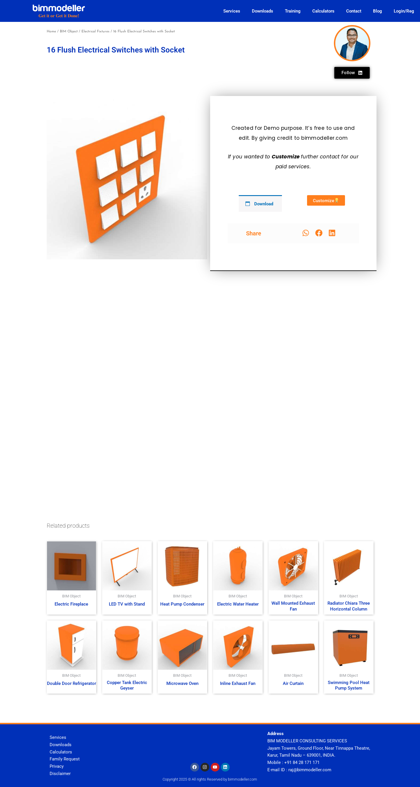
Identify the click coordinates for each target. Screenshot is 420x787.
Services (231, 11)
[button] (305, 232)
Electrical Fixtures (95, 31)
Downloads (262, 11)
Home (51, 31)
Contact (353, 11)
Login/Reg (404, 11)
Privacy (57, 766)
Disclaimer (60, 773)
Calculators (323, 11)
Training (293, 11)
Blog (377, 11)
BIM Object (69, 31)
